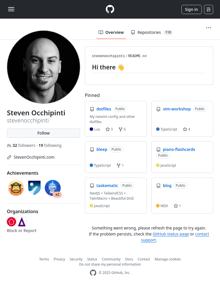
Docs (129, 259)
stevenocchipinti (108, 56)
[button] (208, 28)
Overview (111, 32)
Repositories (152, 32)
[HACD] (21, 221)
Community (111, 259)
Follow (43, 133)
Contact (144, 259)
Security (76, 259)
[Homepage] (110, 9)
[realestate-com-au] (11, 221)
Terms (44, 259)
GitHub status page (171, 234)
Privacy (59, 259)
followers (21, 145)
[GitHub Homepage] (93, 273)
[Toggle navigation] (11, 9)
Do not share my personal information (110, 264)
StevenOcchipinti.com (34, 157)
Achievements (22, 173)
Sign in (191, 9)
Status (92, 259)
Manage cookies (168, 259)
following (49, 145)
